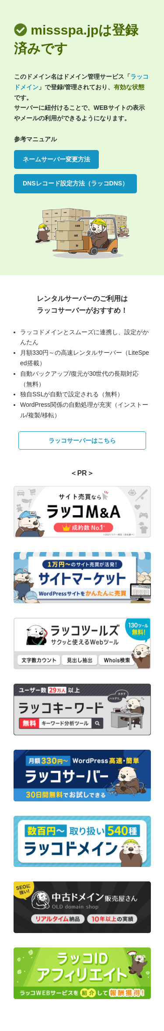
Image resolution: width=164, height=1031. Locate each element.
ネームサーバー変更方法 (56, 159)
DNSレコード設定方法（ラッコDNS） (75, 183)
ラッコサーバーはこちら (82, 440)
